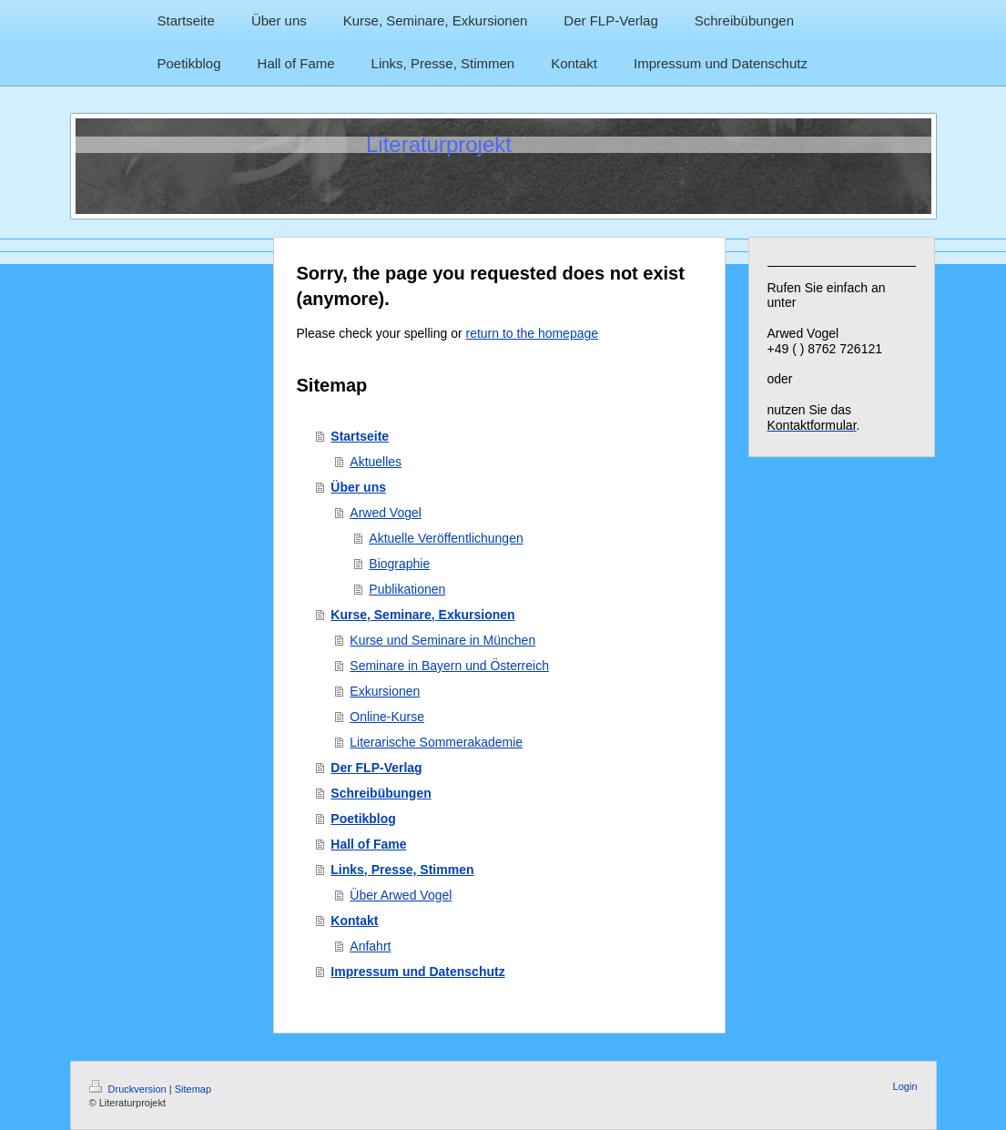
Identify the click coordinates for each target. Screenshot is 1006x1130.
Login (905, 1086)
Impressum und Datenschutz (417, 971)
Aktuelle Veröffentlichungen (446, 538)
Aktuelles (375, 461)
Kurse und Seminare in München (442, 640)
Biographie (399, 563)
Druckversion (129, 1089)
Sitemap (193, 1089)
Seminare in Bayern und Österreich (449, 665)
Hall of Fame (368, 844)
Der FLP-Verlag (376, 767)
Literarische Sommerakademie (436, 742)
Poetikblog (363, 818)
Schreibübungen (380, 793)
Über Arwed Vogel (401, 895)
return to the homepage (532, 333)
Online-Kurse (387, 716)
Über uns (358, 487)
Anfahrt (370, 946)
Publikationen (407, 589)
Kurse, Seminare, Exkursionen (422, 614)
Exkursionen (385, 691)
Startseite (359, 436)
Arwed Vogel (386, 512)
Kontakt (354, 920)
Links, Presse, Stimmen (401, 869)
